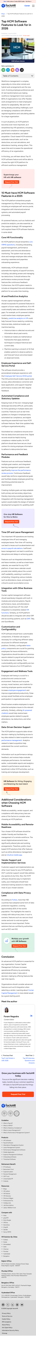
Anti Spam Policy (7, 1327)
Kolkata (5, 1240)
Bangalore (6, 1256)
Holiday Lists (7, 1203)
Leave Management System (11, 1147)
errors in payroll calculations (12, 548)
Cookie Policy (6, 1319)
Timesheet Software (9, 1159)
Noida (5, 1242)
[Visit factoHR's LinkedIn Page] (12, 1304)
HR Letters (6, 1191)
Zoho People (7, 1220)
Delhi (4, 1247)
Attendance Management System (13, 1145)
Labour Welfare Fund (9, 1208)
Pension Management (9, 1174)
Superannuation (8, 1172)
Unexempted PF (8, 1179)
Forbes (14, 900)
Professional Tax (8, 1200)
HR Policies (6, 1193)
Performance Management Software (14, 1150)
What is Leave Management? (12, 1130)
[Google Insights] (17, 70)
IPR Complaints (6, 1322)
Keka (4, 1215)
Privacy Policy (6, 1313)
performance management (11, 740)
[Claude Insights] (12, 70)
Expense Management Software (13, 1154)
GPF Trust (6, 1176)
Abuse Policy (6, 1325)
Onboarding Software (9, 1157)
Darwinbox (6, 1225)
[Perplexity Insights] (8, 70)
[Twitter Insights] (22, 70)
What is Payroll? (8, 1123)
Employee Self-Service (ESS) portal (18, 376)
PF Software (7, 1167)
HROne (5, 1222)
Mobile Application (8, 1152)
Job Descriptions (8, 1205)
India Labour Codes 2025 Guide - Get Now (18, 1)
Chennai (5, 1249)
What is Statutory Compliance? (12, 1128)
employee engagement (17, 690)
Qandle (5, 1229)
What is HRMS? (8, 1125)
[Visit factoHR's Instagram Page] (17, 1304)
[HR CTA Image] (18, 180)
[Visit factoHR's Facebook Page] (3, 1304)
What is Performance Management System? (16, 1132)
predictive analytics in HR (18, 318)
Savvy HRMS (7, 1232)
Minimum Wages (8, 1198)
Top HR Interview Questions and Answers (29, 1060)
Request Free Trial (18, 1094)
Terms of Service (7, 1316)
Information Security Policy (10, 1330)
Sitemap (4, 1333)
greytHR (5, 1218)
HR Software (7, 1140)
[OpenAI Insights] (3, 70)
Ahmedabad (7, 1244)
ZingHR (5, 1227)
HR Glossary (7, 1196)
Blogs (3, 14)
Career (27, 6)
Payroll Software (8, 1143)
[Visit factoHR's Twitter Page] (8, 1304)
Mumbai (5, 1251)
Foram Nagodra (11, 1016)
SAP (28, 619)
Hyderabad (6, 1254)
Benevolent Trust (8, 1169)
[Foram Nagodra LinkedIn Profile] (31, 1016)
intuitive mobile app (14, 855)
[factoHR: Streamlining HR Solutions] (8, 6)
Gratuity (5, 1181)
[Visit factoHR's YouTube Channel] (22, 1304)
